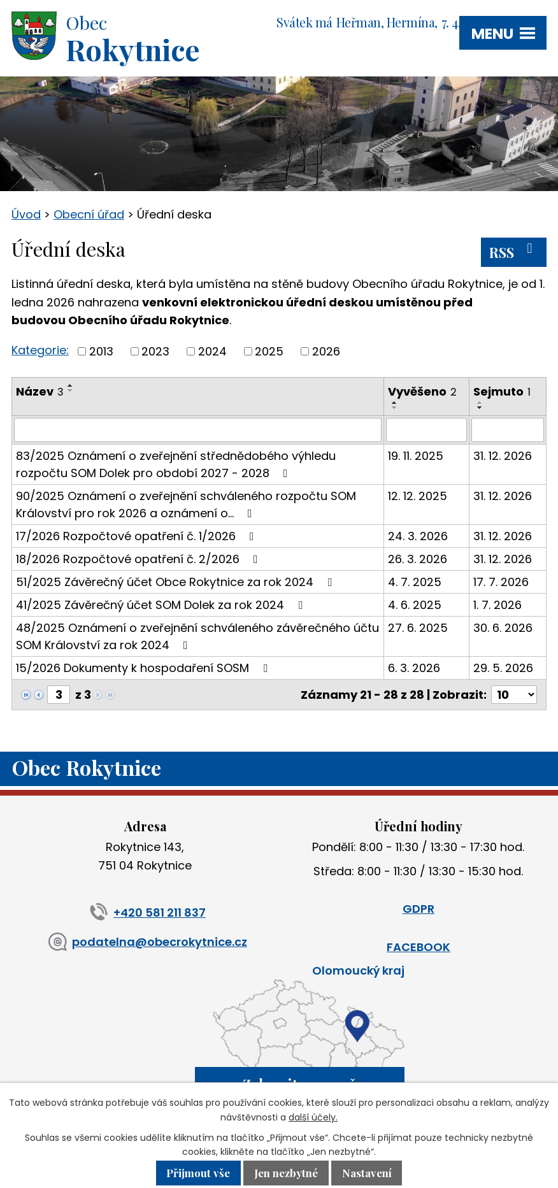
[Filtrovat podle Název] (198, 430)
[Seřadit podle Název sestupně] (71, 390)
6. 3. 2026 (414, 668)
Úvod (26, 214)
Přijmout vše (198, 1173)
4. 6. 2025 (414, 605)
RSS (513, 251)
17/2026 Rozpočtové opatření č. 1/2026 (137, 536)
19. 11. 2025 (415, 456)
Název (40, 391)
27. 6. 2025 (418, 628)
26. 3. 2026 (417, 559)
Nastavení (367, 1173)
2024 (212, 351)
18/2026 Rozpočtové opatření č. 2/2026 (139, 559)
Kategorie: (40, 350)
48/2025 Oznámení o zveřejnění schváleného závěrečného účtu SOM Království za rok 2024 (197, 636)
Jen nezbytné (286, 1173)
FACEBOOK (418, 947)
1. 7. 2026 (497, 605)
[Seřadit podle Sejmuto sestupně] (480, 407)
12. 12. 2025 (417, 496)
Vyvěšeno (422, 391)
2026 (326, 351)
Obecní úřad (89, 214)
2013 (101, 351)
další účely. (313, 1117)
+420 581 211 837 (145, 912)
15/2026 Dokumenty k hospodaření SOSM (144, 668)
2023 (155, 351)
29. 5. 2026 (503, 668)
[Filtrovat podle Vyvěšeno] (426, 430)
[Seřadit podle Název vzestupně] (71, 385)
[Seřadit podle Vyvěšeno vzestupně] (395, 402)
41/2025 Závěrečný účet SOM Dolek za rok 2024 (162, 605)
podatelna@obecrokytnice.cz (145, 942)
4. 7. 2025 (414, 582)
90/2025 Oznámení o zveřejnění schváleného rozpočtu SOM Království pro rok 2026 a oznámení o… (186, 504)
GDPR (418, 909)
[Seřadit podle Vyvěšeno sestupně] (395, 407)
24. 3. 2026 (418, 536)
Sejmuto (502, 391)
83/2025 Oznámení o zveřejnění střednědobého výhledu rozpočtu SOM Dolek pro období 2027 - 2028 (176, 464)
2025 (269, 351)
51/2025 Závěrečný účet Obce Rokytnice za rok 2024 (176, 582)
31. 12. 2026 (502, 456)
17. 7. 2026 (501, 582)
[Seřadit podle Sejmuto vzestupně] (480, 402)
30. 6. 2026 (503, 628)
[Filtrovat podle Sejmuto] (507, 430)
